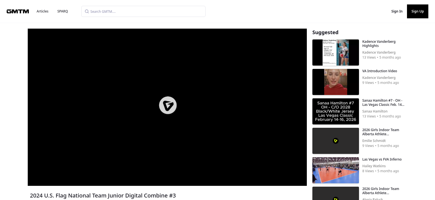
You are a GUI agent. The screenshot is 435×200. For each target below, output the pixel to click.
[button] (168, 105)
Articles (43, 11)
